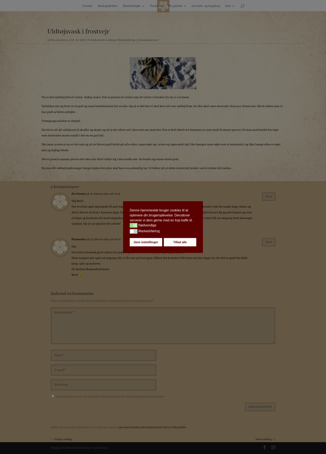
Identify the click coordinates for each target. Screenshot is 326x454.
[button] (133, 225)
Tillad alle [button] (180, 242)
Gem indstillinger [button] (146, 242)
